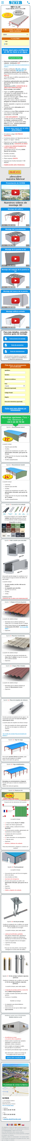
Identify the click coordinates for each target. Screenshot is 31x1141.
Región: (7, 397)
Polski (23, 1124)
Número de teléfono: (10, 379)
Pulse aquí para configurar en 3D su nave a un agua (15, 51)
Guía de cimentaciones (17, 351)
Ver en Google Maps (8, 1105)
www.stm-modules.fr (15, 1057)
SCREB (15, 2)
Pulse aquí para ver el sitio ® (16, 129)
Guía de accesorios (17, 345)
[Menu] (2, 2)
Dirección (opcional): (10, 388)
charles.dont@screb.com (12, 1119)
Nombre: (7, 374)
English (12, 1124)
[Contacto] (28, 2)
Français (8, 1124)
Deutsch (19, 1124)
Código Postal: (9, 392)
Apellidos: (7, 370)
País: (6, 383)
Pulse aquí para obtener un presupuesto (15, 409)
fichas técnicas (7, 1130)
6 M (6, 41)
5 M (6, 44)
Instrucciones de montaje (17, 338)
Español (15, 1124)
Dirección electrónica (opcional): (14, 401)
